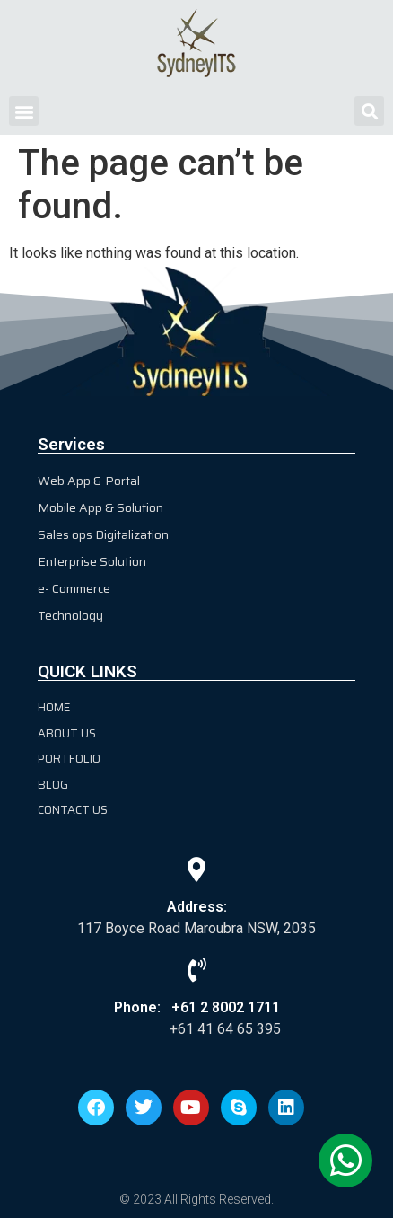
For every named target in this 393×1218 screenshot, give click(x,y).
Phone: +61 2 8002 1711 (197, 1007)
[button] (24, 111)
